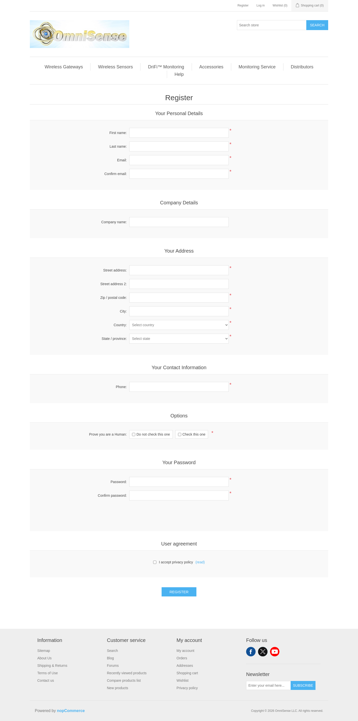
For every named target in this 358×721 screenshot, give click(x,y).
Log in (261, 5)
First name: (118, 133)
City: (123, 311)
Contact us (45, 680)
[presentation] (179, 514)
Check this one (194, 434)
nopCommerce (71, 711)
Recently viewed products (127, 673)
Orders (182, 658)
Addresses (185, 666)
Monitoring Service (257, 66)
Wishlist (182, 680)
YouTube (274, 651)
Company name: (114, 222)
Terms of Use (47, 673)
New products (117, 688)
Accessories (211, 66)
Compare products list (124, 680)
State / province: (114, 339)
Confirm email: (115, 174)
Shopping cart (187, 673)
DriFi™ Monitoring (166, 66)
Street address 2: (113, 284)
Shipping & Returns (52, 666)
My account (185, 651)
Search (317, 25)
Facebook (251, 651)
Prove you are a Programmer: (108, 434)
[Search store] (272, 25)
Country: (120, 325)
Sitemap (43, 651)
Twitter (263, 651)
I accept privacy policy (176, 562)
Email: (122, 160)
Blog (110, 658)
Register (243, 5)
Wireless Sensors (115, 66)
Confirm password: (112, 495)
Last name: (118, 146)
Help (179, 74)
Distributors (302, 66)
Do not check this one (153, 434)
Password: (119, 482)
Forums (113, 666)
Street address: (115, 270)
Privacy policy (187, 688)
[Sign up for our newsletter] (268, 685)
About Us (44, 658)
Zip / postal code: (113, 298)
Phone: (121, 387)
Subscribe (303, 685)
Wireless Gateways (64, 66)
